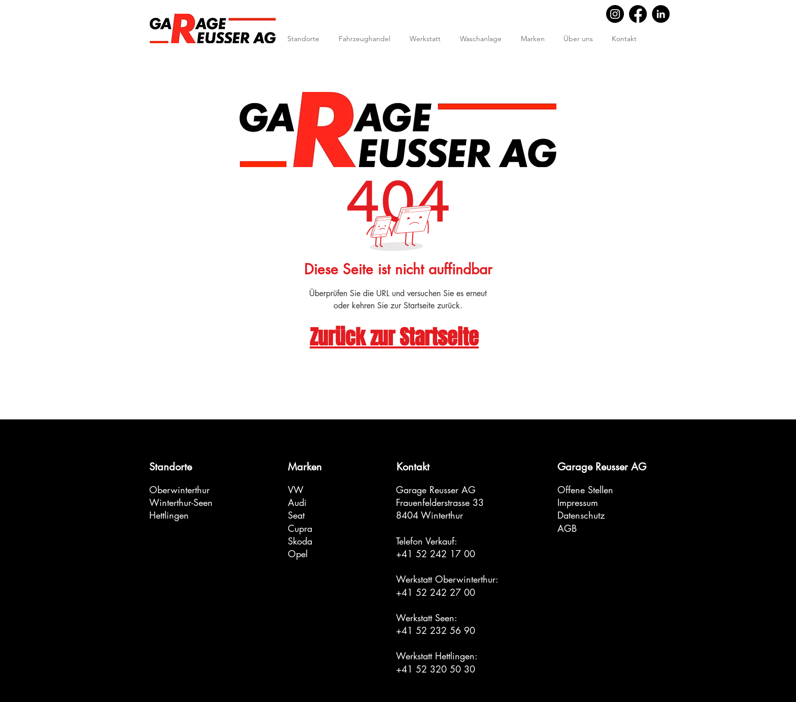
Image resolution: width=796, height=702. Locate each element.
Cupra (300, 528)
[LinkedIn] (661, 14)
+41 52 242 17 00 (435, 554)
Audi (297, 502)
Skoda (300, 541)
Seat (296, 515)
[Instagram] (615, 14)
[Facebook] (638, 14)
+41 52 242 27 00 (435, 592)
